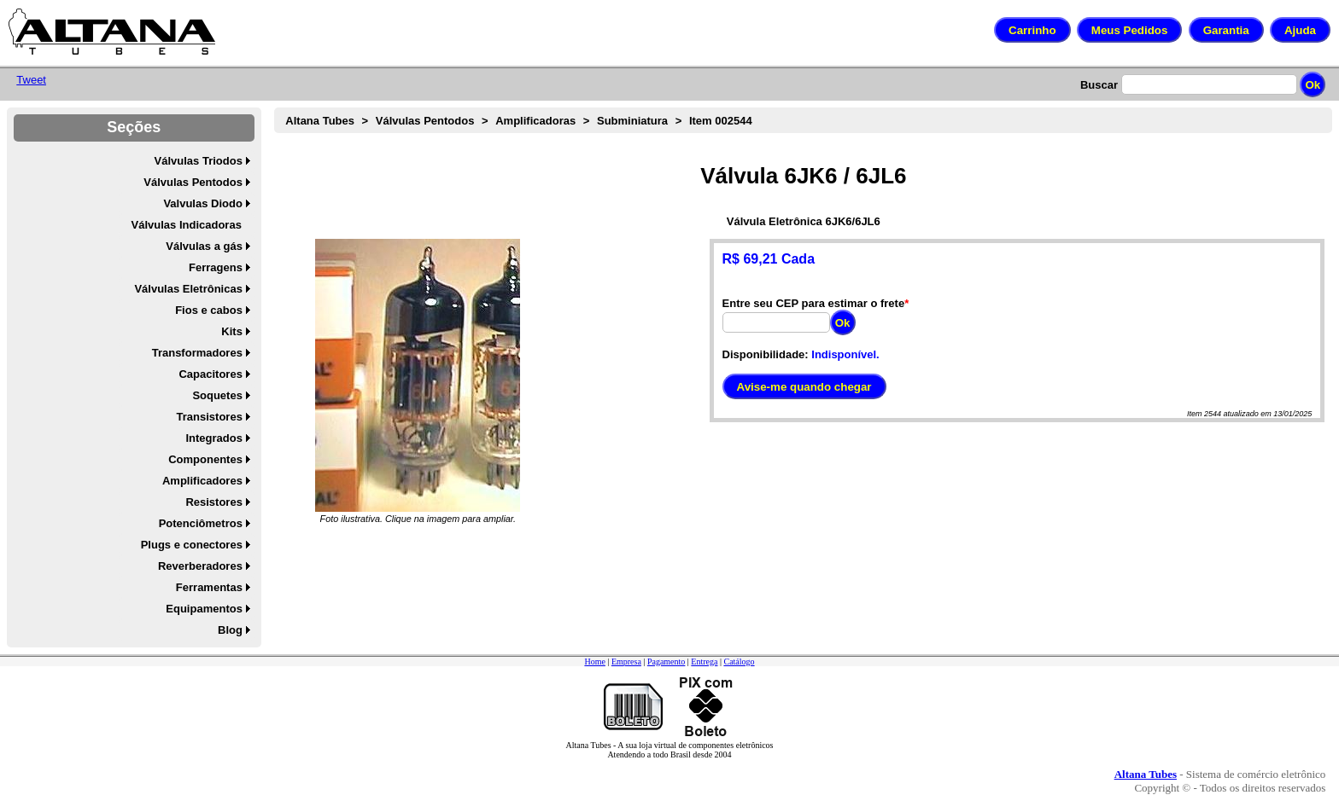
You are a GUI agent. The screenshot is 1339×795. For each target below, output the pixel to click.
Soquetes (217, 395)
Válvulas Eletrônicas (188, 288)
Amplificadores (202, 480)
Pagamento (666, 661)
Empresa (626, 661)
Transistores (210, 416)
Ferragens (216, 267)
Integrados (213, 438)
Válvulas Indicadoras (187, 224)
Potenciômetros (201, 523)
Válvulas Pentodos (193, 182)
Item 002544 (720, 120)
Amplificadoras (535, 120)
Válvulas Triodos (199, 160)
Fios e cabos (209, 310)
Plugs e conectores (192, 544)
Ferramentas (209, 587)
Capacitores (210, 374)
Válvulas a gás (204, 246)
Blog (230, 630)
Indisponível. (845, 354)
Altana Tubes (319, 120)
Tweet (31, 79)
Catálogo (738, 661)
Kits (232, 331)
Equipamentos (204, 608)
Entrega (704, 661)
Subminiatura (632, 120)
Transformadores (197, 352)
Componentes (205, 459)
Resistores (213, 502)
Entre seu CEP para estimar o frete (813, 303)
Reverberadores (200, 566)
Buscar (1099, 84)
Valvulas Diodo (202, 203)
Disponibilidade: (765, 354)
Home (594, 661)
